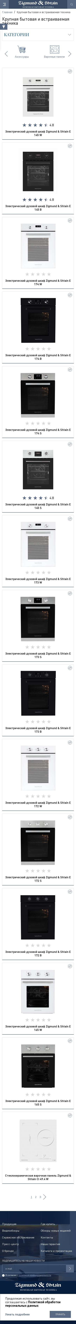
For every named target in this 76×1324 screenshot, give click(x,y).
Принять (60, 1314)
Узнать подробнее (17, 1314)
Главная (7, 12)
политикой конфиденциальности (35, 1275)
